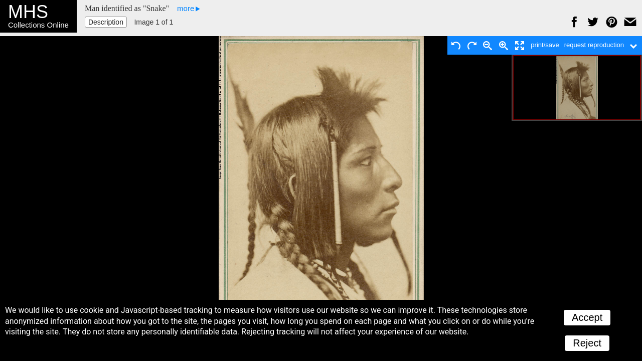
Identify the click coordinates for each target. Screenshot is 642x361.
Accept (587, 317)
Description (105, 22)
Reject (587, 342)
